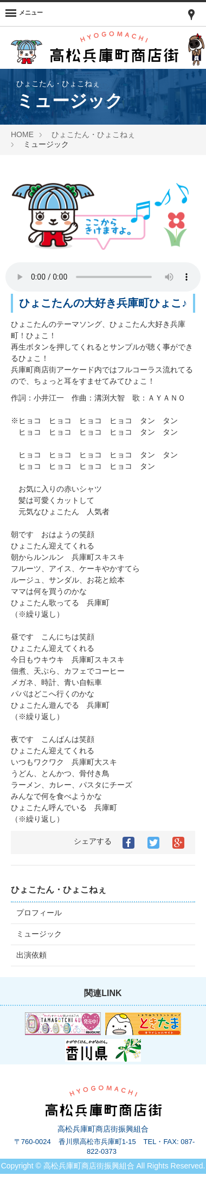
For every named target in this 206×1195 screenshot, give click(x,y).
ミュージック (39, 933)
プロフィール (39, 912)
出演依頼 (31, 955)
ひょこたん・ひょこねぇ (93, 134)
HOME (22, 134)
